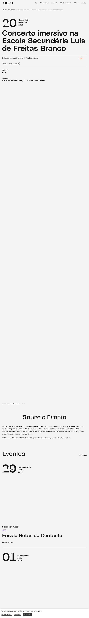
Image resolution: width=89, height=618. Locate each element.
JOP (81, 58)
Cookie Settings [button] (7, 614)
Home (4, 10)
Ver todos (82, 455)
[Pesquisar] (36, 3)
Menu (83, 3)
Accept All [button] (27, 614)
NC (4, 530)
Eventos (44, 3)
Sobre (54, 3)
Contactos (65, 3)
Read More (17, 614)
